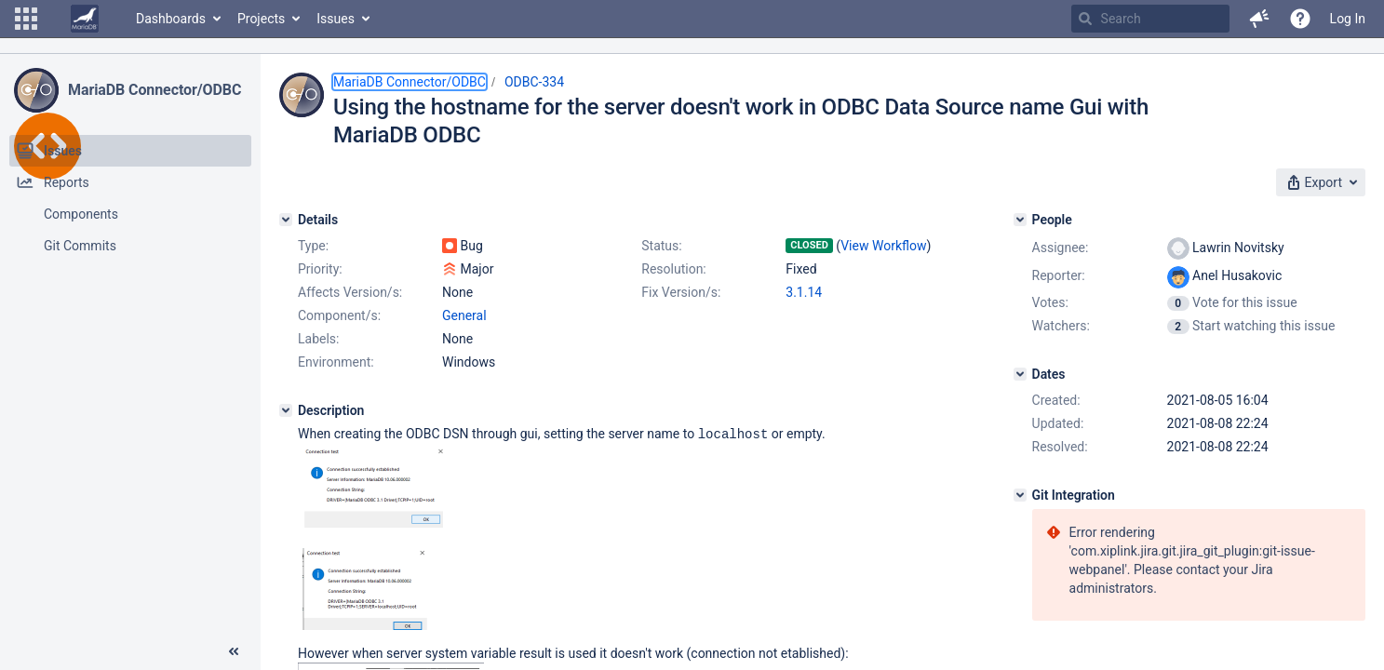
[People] (1020, 219)
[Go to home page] (84, 18)
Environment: (336, 362)
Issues (335, 18)
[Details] (285, 219)
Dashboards (171, 18)
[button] (26, 18)
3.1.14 (804, 292)
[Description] (285, 410)
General (464, 315)
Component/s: (339, 315)
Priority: (320, 268)
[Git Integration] (1020, 495)
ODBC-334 (534, 81)
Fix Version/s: (680, 292)
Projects (261, 18)
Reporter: (1058, 275)
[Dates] (1020, 374)
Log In (1347, 18)
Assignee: (1060, 247)
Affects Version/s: (350, 292)
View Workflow (883, 245)
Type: (313, 245)
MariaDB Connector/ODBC (154, 90)
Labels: (318, 338)
